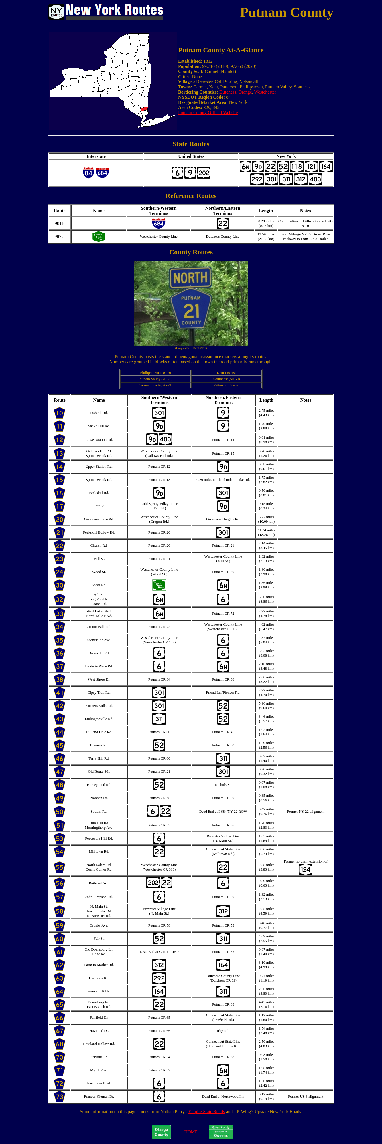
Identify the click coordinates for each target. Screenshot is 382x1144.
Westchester (265, 92)
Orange (245, 92)
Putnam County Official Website (208, 112)
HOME (191, 1131)
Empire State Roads (206, 1111)
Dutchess (227, 92)
